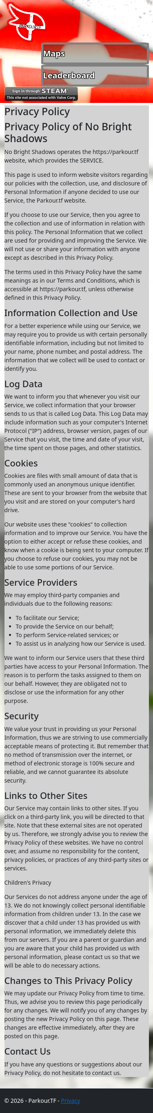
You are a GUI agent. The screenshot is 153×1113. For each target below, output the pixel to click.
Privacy (70, 1100)
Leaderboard (69, 75)
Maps (54, 53)
